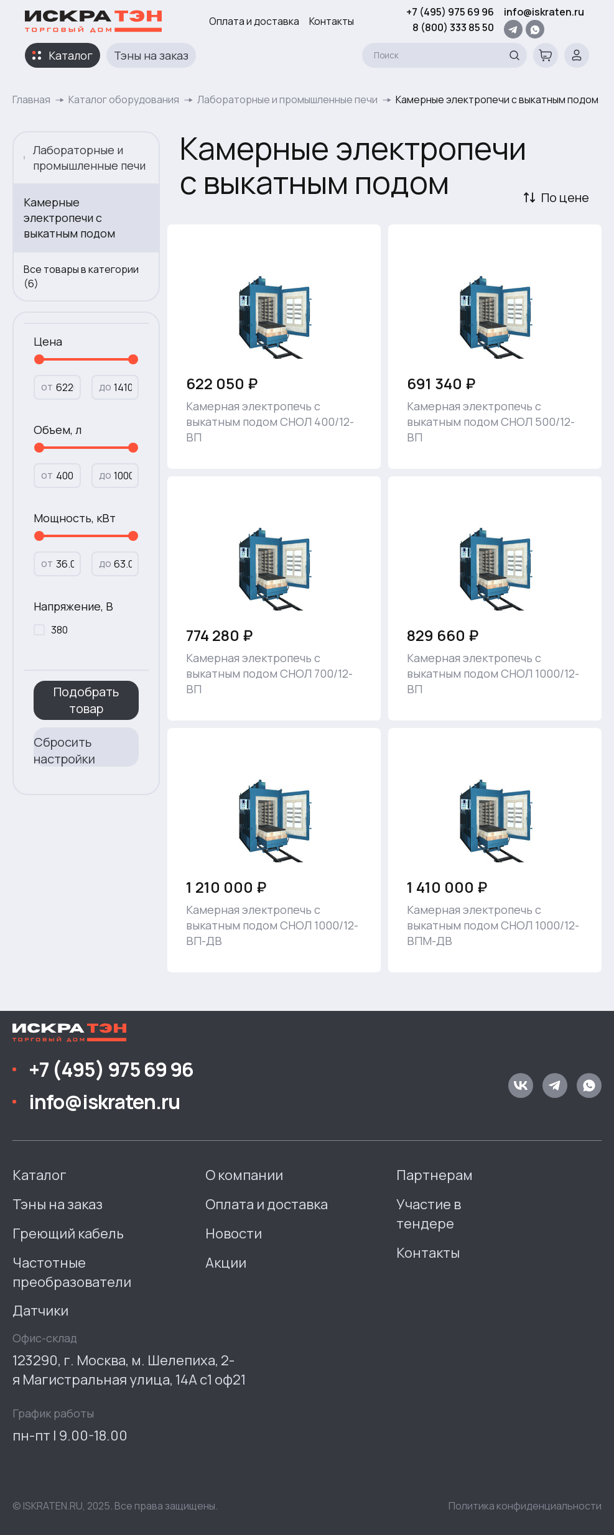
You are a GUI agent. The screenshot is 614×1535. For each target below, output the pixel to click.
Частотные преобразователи (71, 1272)
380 (59, 630)
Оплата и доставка (254, 21)
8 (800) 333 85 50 (453, 27)
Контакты (331, 21)
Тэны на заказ (151, 55)
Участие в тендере (428, 1214)
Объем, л (57, 429)
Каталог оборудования (123, 99)
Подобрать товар (86, 700)
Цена (48, 341)
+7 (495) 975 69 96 (450, 12)
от (47, 387)
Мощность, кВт (75, 517)
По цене (565, 197)
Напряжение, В (73, 606)
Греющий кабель (68, 1233)
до (105, 387)
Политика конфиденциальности (525, 1506)
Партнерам (434, 1175)
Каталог (71, 55)
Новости (233, 1233)
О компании (244, 1175)
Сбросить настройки (64, 750)
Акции (225, 1262)
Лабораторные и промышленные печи (287, 99)
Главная (31, 99)
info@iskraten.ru (544, 12)
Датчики (40, 1310)
